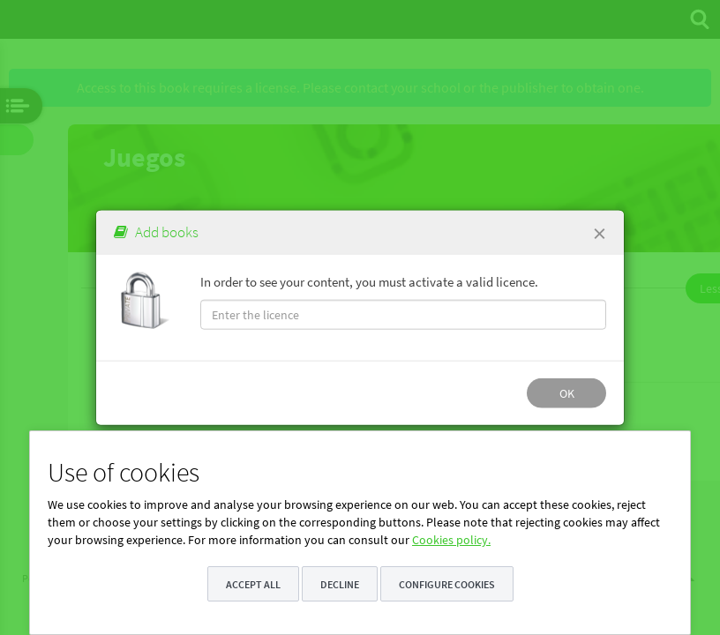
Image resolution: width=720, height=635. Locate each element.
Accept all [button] (253, 584)
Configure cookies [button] (447, 584)
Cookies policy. (451, 540)
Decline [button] (339, 584)
